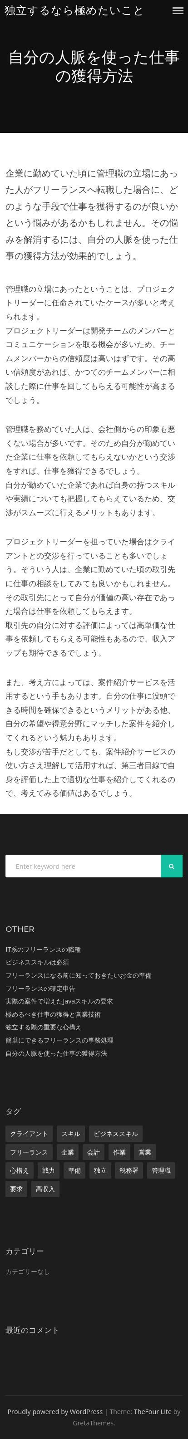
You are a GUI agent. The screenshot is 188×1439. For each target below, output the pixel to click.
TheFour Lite (153, 1411)
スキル (70, 1133)
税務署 (129, 1170)
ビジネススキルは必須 (37, 962)
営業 (145, 1152)
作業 (119, 1152)
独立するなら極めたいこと (75, 10)
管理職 (161, 1170)
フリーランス (29, 1152)
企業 (67, 1152)
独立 (100, 1170)
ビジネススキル (116, 1133)
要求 (16, 1188)
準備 (74, 1170)
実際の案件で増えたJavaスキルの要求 (59, 1001)
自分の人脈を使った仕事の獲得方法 (56, 1053)
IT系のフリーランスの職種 (43, 949)
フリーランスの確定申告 (40, 988)
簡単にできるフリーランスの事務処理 (59, 1040)
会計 (93, 1152)
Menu (178, 10)
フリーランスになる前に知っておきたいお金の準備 (78, 975)
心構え (19, 1170)
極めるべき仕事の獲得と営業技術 (53, 1014)
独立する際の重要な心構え (43, 1027)
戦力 (48, 1170)
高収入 (45, 1188)
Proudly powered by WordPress (55, 1411)
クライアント (29, 1133)
